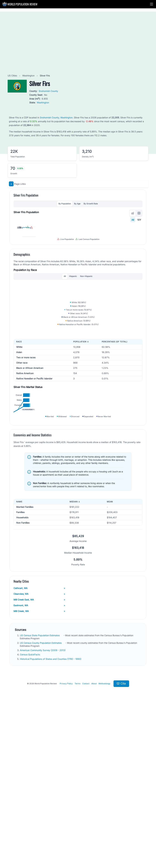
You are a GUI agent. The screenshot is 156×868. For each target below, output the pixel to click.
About (94, 844)
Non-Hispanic (86, 351)
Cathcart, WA (39, 748)
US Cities (13, 75)
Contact (85, 844)
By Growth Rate (91, 203)
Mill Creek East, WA (39, 760)
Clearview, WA (39, 754)
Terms (77, 844)
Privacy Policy (66, 844)
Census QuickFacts (30, 815)
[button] (151, 4)
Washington (28, 75)
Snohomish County (48, 91)
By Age (77, 203)
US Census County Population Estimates (41, 803)
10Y (139, 219)
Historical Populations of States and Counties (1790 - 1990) (51, 819)
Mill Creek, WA (39, 771)
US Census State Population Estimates (40, 796)
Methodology (104, 844)
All (132, 219)
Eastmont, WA (39, 766)
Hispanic (73, 351)
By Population (64, 203)
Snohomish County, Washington (56, 117)
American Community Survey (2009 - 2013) (43, 810)
